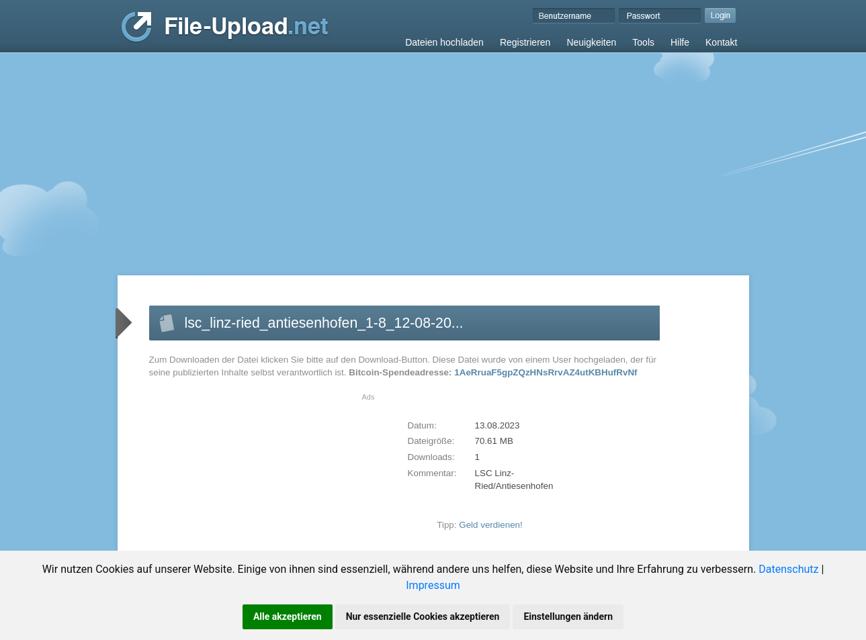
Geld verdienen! (491, 525)
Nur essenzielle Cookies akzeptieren (423, 616)
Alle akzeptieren (287, 616)
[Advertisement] (433, 154)
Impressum (433, 585)
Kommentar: (432, 473)
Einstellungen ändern (568, 616)
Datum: (422, 425)
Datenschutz (788, 569)
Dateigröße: (431, 441)
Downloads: (431, 457)
